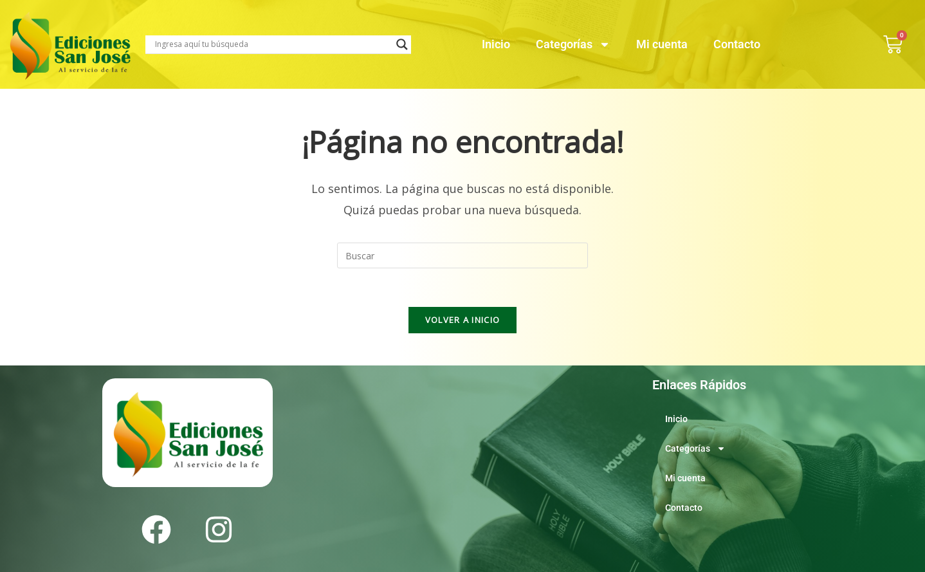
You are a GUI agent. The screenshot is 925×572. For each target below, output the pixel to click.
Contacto (736, 44)
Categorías (573, 44)
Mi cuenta (662, 44)
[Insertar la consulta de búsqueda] (462, 255)
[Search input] (272, 44)
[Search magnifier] (402, 44)
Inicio (496, 44)
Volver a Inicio (462, 320)
